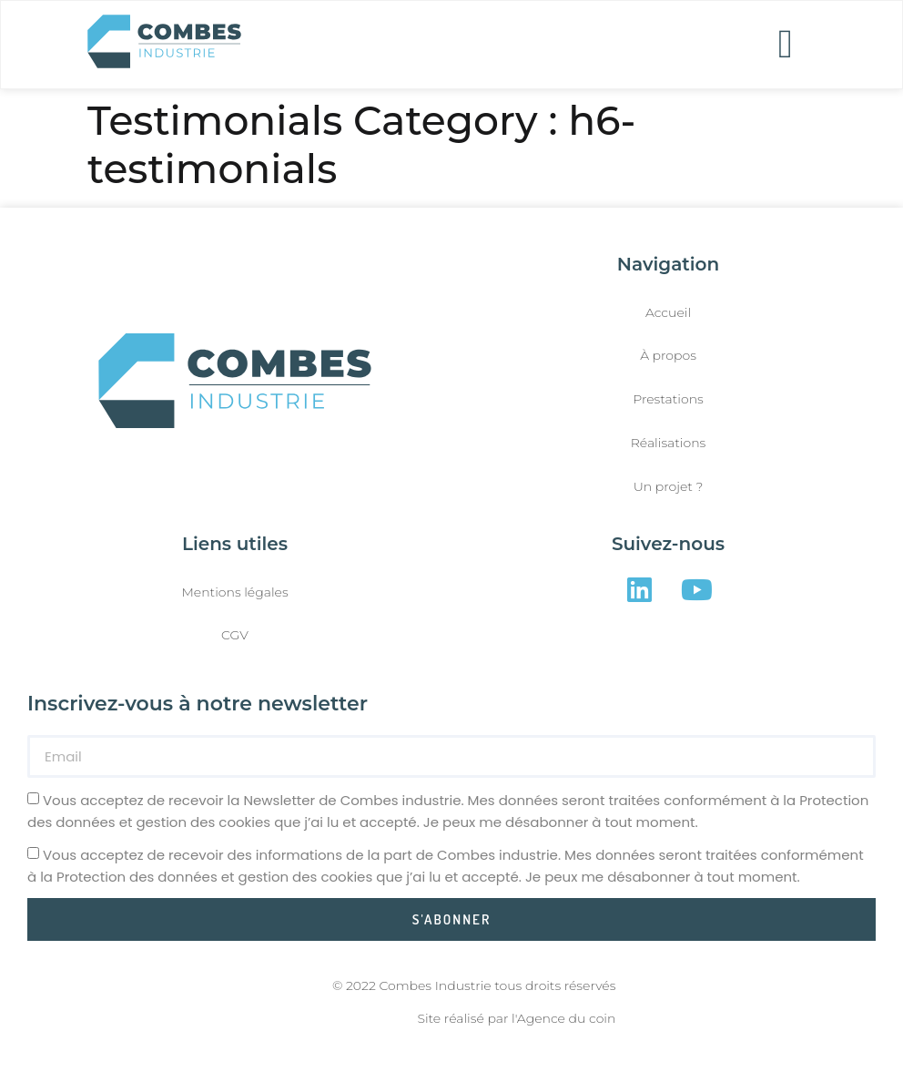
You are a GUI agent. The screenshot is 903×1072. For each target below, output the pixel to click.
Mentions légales (234, 592)
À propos (668, 355)
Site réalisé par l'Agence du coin (517, 1018)
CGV (235, 635)
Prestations (668, 399)
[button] (785, 45)
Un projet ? (669, 486)
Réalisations (668, 442)
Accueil (668, 312)
